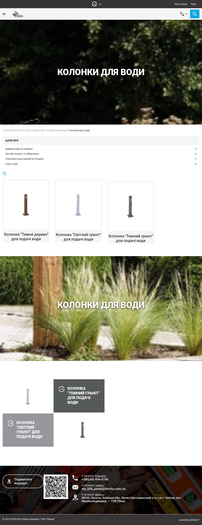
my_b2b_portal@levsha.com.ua (104, 489)
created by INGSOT (189, 520)
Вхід (193, 4)
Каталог (19, 130)
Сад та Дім (32, 130)
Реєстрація (180, 4)
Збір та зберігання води (53, 130)
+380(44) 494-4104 (95, 479)
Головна (7, 130)
